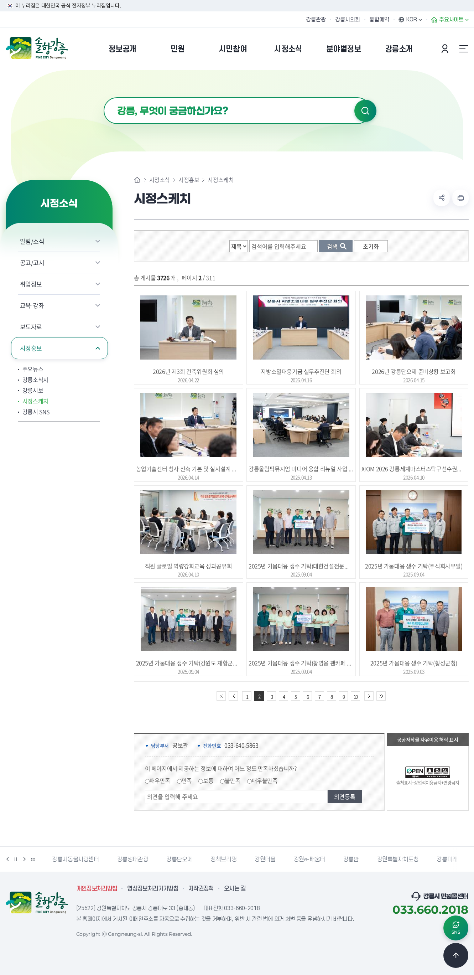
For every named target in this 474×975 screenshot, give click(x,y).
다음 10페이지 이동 (369, 696)
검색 (365, 111)
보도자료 (31, 326)
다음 (24, 859)
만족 (187, 780)
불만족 (232, 780)
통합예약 (379, 19)
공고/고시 (32, 262)
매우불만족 (265, 780)
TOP (455, 955)
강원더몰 (265, 859)
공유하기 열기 (441, 198)
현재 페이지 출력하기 (460, 198)
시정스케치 (35, 400)
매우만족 (160, 780)
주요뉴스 (32, 368)
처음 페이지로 (221, 696)
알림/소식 (32, 241)
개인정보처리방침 (97, 889)
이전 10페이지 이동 (233, 696)
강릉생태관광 (133, 859)
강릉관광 (316, 19)
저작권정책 (201, 889)
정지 (16, 859)
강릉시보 (32, 390)
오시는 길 (235, 889)
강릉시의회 (347, 19)
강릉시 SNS (36, 411)
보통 (208, 780)
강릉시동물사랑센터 (75, 859)
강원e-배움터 (309, 859)
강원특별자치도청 (398, 859)
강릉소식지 (35, 379)
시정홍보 (31, 348)
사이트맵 (464, 48)
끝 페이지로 (381, 696)
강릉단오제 (179, 859)
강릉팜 (351, 859)
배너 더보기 (33, 859)
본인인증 (445, 48)
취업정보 (31, 283)
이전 (7, 859)
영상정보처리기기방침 (152, 889)
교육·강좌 (32, 305)
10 (355, 696)
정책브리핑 (223, 859)
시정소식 (159, 179)
